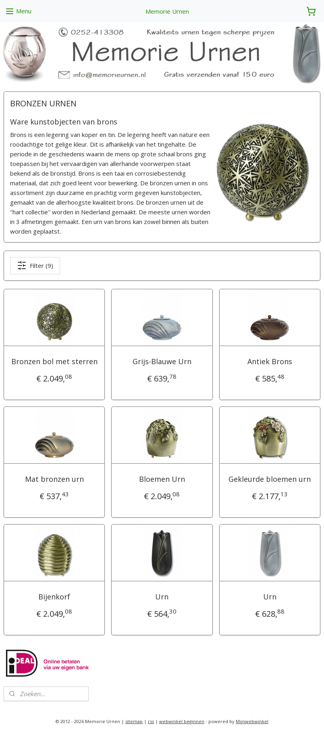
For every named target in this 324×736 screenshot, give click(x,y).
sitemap (134, 721)
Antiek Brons (269, 361)
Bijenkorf (54, 596)
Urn (161, 596)
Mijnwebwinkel (252, 721)
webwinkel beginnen (181, 721)
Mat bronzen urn (54, 479)
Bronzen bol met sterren (54, 361)
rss (151, 721)
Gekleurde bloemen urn (269, 479)
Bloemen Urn (162, 479)
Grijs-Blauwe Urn (162, 361)
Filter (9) (35, 265)
